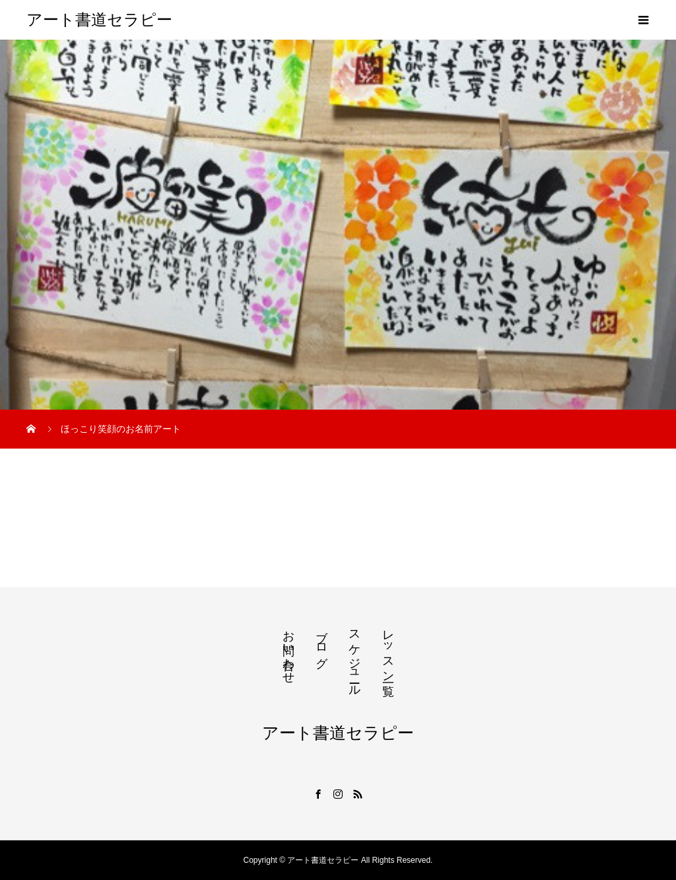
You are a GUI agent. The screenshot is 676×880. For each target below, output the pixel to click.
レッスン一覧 (388, 649)
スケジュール (354, 656)
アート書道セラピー (99, 19)
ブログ (321, 642)
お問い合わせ (288, 650)
